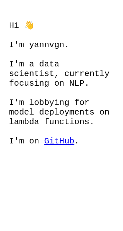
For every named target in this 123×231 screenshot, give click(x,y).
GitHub (59, 157)
